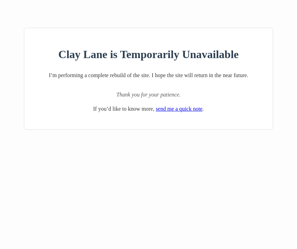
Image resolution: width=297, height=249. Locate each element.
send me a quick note (179, 109)
